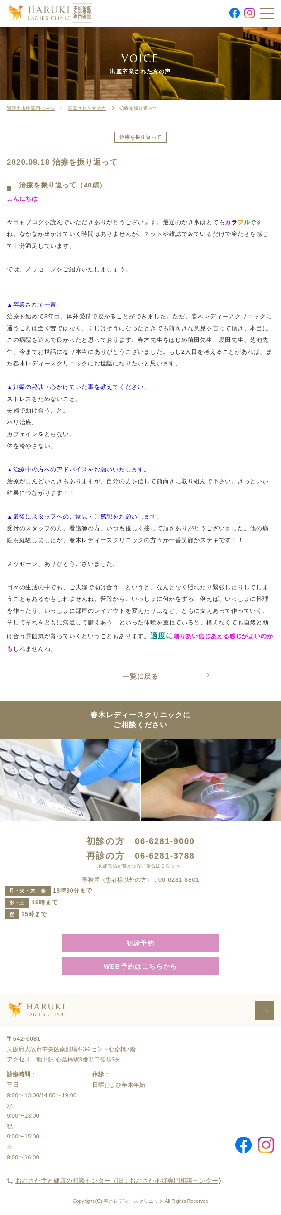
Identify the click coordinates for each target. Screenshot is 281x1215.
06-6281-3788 (165, 855)
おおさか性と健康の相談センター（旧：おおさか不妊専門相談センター (116, 1180)
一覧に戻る (141, 676)
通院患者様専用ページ (31, 108)
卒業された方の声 (87, 108)
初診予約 (140, 943)
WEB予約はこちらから (140, 966)
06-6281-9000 (165, 841)
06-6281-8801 (178, 879)
